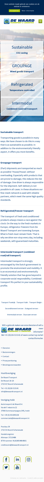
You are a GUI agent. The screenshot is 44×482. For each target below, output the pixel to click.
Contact (6, 356)
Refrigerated (22, 84)
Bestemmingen (9, 352)
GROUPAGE (22, 65)
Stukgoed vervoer (31, 308)
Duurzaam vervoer (30, 314)
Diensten (6, 348)
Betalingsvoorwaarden (12, 365)
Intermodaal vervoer (14, 314)
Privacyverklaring (10, 360)
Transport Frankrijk (8, 302)
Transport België (35, 302)
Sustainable (22, 47)
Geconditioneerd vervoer (14, 308)
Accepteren (14, 11)
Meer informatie (28, 11)
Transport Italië (22, 302)
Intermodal (22, 103)
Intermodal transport (11, 261)
